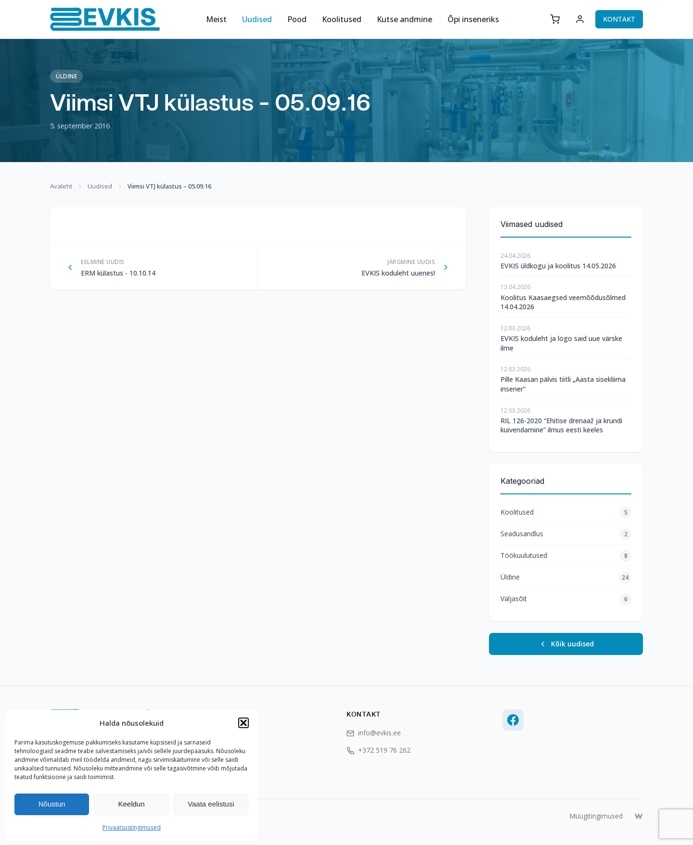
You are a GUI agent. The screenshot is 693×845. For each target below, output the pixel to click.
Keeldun (131, 804)
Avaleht (61, 186)
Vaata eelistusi (211, 804)
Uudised (257, 19)
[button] (243, 723)
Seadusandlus (565, 534)
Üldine (66, 76)
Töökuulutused (565, 556)
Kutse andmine (404, 19)
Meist (216, 19)
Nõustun (51, 804)
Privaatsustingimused (132, 827)
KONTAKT (619, 19)
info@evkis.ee (373, 732)
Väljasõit (565, 599)
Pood (297, 19)
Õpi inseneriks (473, 19)
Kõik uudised (566, 643)
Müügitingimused (596, 815)
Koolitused (341, 19)
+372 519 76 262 (378, 750)
